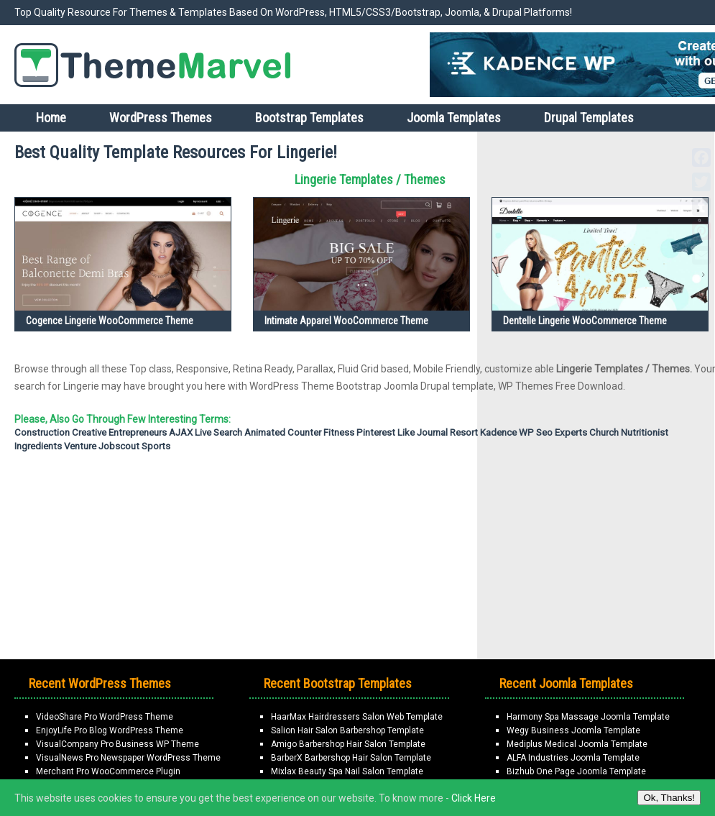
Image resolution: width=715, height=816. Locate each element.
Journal (432, 432)
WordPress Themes (160, 117)
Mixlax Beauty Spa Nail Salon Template (347, 771)
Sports (156, 446)
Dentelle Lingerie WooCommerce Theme (585, 320)
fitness (338, 432)
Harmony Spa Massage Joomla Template (588, 717)
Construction (42, 432)
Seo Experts (561, 432)
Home (51, 117)
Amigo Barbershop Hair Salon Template (348, 744)
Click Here (473, 798)
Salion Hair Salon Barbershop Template (347, 730)
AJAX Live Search (205, 432)
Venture (80, 446)
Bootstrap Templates (309, 117)
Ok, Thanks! (669, 797)
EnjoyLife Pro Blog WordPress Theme (109, 730)
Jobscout (118, 446)
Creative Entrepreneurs (119, 432)
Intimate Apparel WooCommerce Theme (346, 320)
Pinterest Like (385, 432)
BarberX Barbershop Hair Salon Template (351, 758)
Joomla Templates (454, 117)
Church (604, 432)
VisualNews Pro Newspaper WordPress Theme (128, 758)
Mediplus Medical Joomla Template (577, 744)
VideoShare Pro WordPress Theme (104, 717)
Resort (464, 432)
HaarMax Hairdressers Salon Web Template (357, 717)
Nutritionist (644, 432)
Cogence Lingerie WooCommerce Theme (109, 320)
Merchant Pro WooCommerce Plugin (108, 771)
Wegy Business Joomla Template (573, 730)
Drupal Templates (589, 117)
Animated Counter (282, 432)
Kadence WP (507, 432)
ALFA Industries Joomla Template (573, 758)
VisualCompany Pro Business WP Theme (117, 744)
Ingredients (38, 446)
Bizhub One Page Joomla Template (576, 771)
